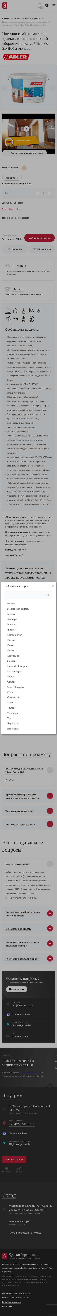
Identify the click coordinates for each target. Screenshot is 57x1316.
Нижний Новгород (17, 666)
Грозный (11, 629)
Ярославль (13, 728)
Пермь (10, 676)
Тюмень (11, 708)
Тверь (10, 702)
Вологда (12, 624)
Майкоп (11, 661)
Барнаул (11, 614)
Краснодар (13, 655)
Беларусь (12, 619)
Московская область (18, 609)
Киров (10, 650)
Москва (11, 603)
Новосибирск (14, 671)
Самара (11, 682)
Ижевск (11, 640)
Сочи (10, 692)
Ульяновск (12, 713)
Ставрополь (13, 697)
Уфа (9, 718)
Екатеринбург (14, 635)
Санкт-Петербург (16, 687)
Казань (11, 645)
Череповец (13, 723)
